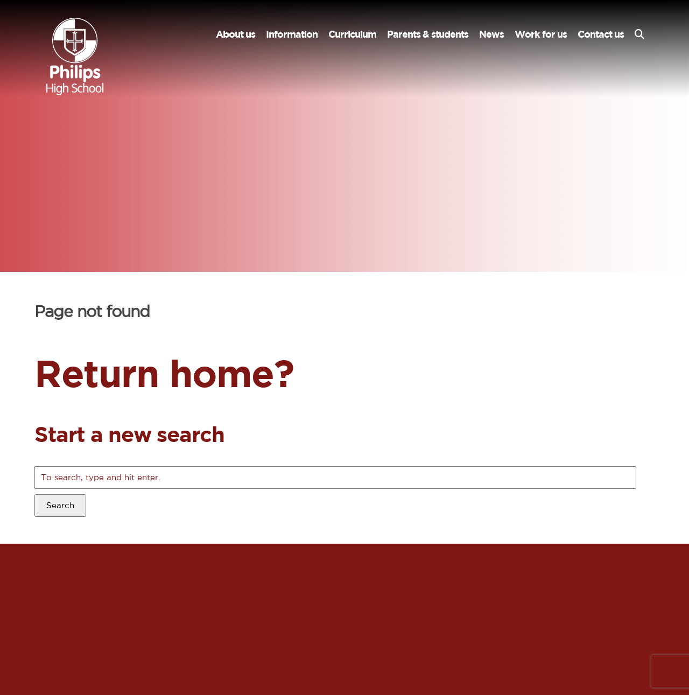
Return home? (163, 373)
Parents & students (427, 34)
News (491, 34)
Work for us (541, 34)
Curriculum (352, 34)
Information (292, 34)
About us (235, 34)
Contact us (601, 34)
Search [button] (60, 505)
